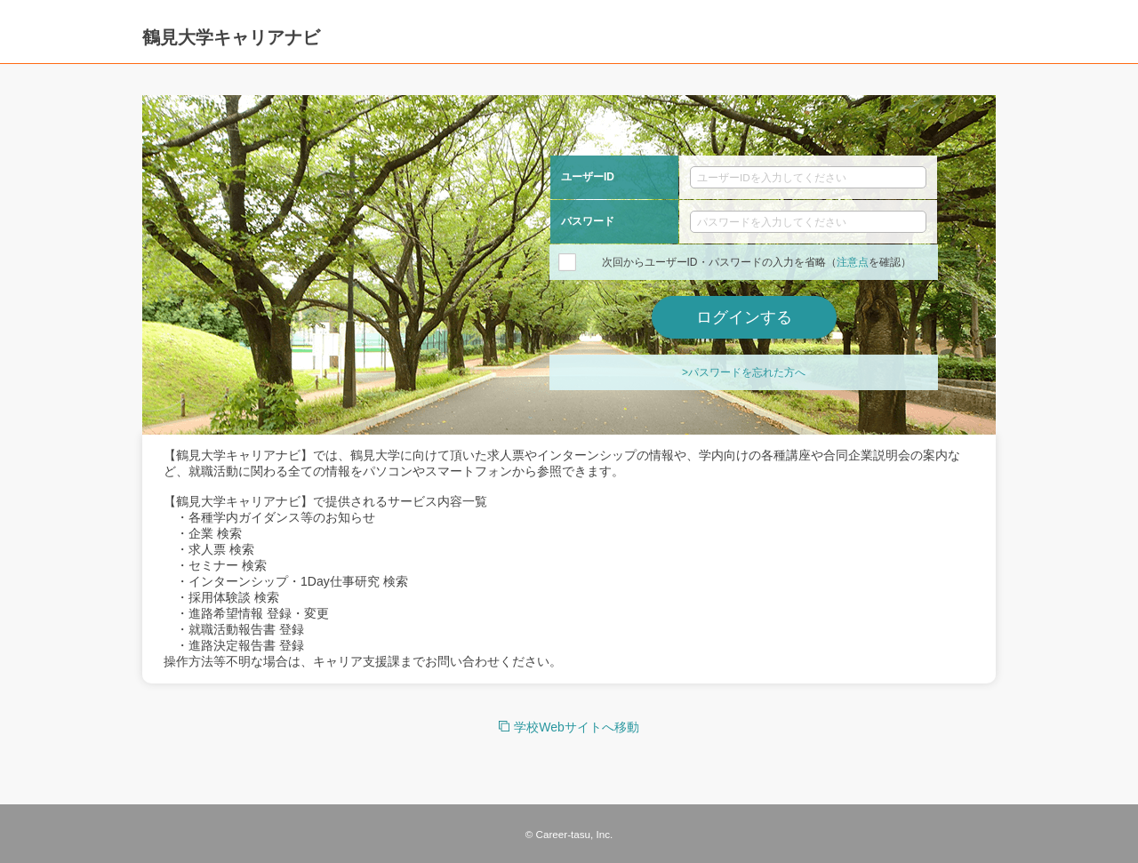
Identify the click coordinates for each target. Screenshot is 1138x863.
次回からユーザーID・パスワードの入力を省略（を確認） (756, 262)
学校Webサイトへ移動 (576, 727)
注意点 (853, 262)
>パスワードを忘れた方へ (743, 372)
